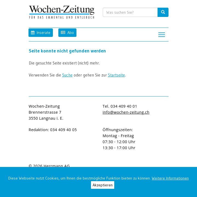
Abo (67, 32)
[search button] (163, 12)
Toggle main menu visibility (162, 33)
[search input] (135, 12)
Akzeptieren (103, 185)
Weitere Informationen (170, 178)
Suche (67, 75)
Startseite (116, 75)
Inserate (40, 32)
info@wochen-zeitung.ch (126, 112)
